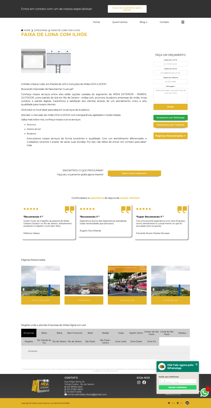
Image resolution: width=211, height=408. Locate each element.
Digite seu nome (170, 60)
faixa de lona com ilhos (65, 30)
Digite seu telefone (170, 77)
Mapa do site (173, 394)
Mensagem (170, 86)
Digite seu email (170, 69)
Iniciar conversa (178, 387)
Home (96, 22)
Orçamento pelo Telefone (170, 125)
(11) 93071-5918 (72, 392)
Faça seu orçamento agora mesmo (127, 9)
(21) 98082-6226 (73, 387)
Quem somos (119, 22)
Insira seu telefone (169, 377)
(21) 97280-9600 (73, 389)
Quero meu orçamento (134, 173)
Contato (164, 22)
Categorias (40, 30)
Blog (142, 22)
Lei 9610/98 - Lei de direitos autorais (105, 371)
